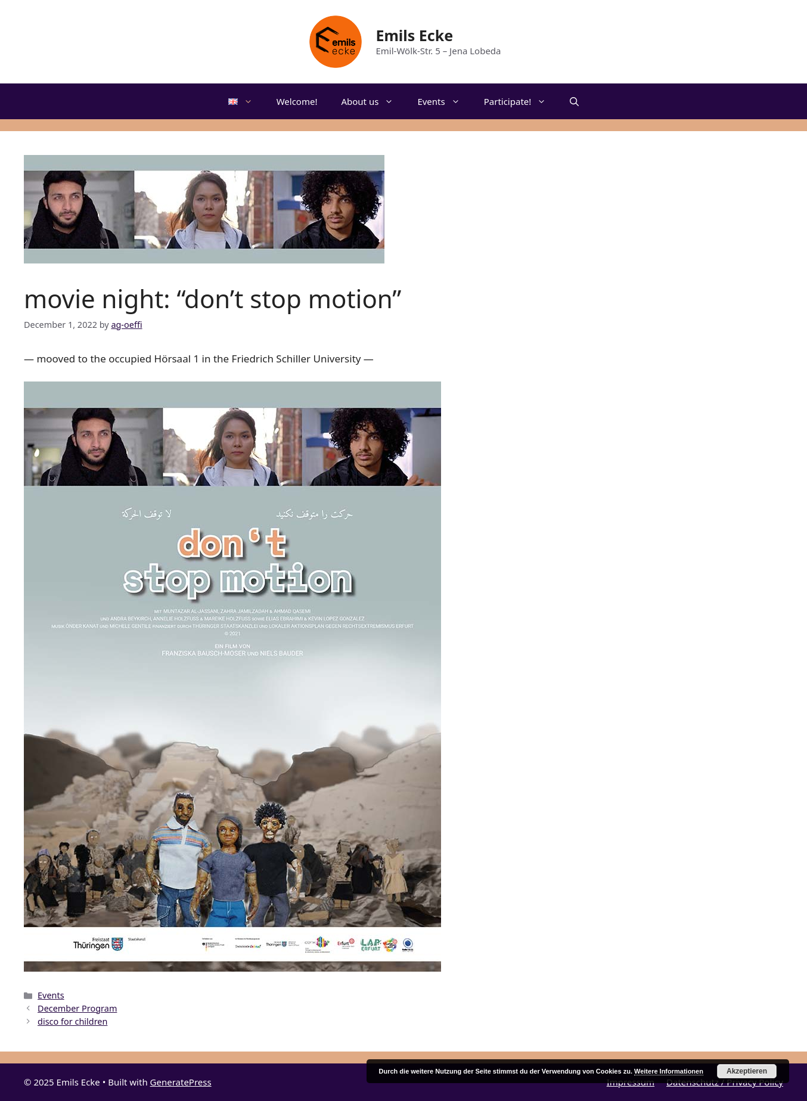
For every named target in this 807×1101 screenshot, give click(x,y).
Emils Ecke (414, 35)
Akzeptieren (747, 1071)
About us (373, 101)
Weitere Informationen (668, 1071)
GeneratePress (181, 1082)
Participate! (521, 101)
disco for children (72, 1021)
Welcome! (297, 101)
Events (444, 101)
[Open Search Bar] (574, 101)
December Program (77, 1008)
